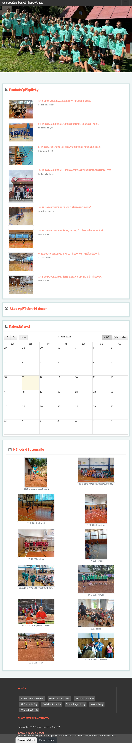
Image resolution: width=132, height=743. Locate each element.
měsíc (106, 337)
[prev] (7, 337)
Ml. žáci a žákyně (85, 698)
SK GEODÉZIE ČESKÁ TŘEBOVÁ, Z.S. (22, 2)
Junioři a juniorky (75, 704)
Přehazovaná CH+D (59, 698)
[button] (10, 39)
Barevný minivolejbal (31, 698)
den (124, 337)
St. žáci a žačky (28, 704)
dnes (23, 337)
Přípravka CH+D (29, 710)
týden (116, 337)
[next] (14, 337)
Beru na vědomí (26, 740)
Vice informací (47, 740)
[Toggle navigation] (125, 3)
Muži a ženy (97, 704)
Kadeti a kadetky (52, 704)
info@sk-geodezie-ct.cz (31, 733)
